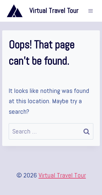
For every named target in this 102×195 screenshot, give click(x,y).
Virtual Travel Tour (62, 175)
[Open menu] (90, 10)
